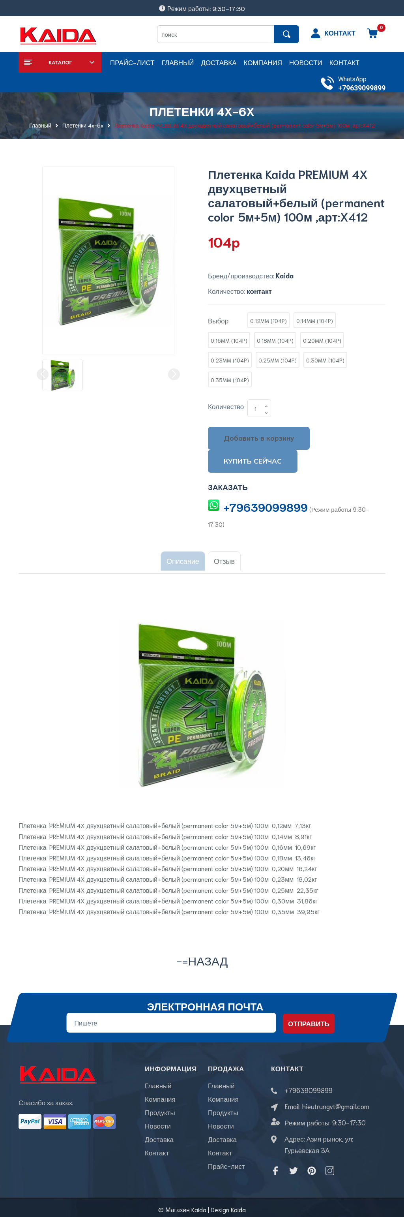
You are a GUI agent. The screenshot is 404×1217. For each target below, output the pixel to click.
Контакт (157, 1153)
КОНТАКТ (339, 32)
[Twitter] (293, 1167)
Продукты (160, 1112)
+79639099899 (361, 88)
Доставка (159, 1139)
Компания (160, 1099)
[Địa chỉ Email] (171, 1019)
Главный (158, 1086)
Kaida (238, 1205)
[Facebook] (275, 1167)
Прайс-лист (226, 1166)
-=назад (202, 956)
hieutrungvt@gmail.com (335, 1102)
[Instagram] (329, 1167)
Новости (158, 1126)
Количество (226, 406)
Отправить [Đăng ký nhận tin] (308, 1019)
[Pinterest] (311, 1167)
